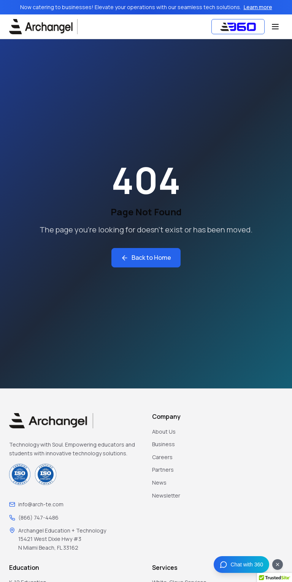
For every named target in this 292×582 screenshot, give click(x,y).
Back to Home (146, 257)
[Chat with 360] (241, 564)
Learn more (258, 7)
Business (163, 444)
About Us (164, 431)
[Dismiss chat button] (277, 564)
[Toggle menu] (275, 26)
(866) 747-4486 (38, 517)
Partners (163, 469)
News (159, 482)
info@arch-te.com (40, 504)
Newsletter (166, 495)
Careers (162, 457)
